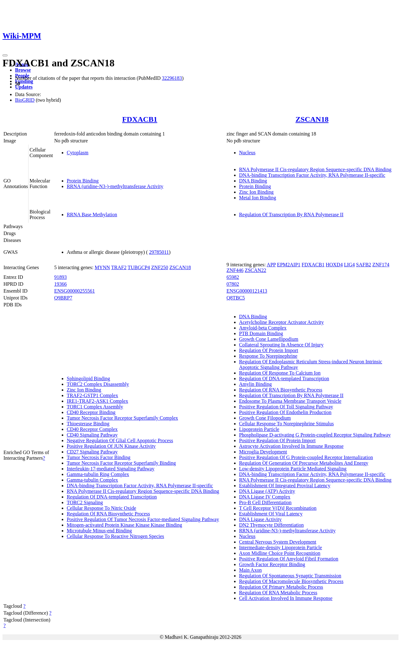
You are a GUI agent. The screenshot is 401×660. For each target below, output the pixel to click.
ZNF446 (235, 270)
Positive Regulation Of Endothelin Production (285, 412)
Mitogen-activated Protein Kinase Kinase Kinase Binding (124, 525)
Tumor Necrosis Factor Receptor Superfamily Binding (121, 463)
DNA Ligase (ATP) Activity (267, 491)
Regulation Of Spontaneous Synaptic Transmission (290, 575)
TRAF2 (119, 267)
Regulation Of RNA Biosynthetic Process (108, 513)
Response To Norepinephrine (268, 356)
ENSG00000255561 (74, 291)
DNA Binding (253, 180)
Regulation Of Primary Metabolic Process (281, 587)
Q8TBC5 (236, 297)
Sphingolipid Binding (88, 378)
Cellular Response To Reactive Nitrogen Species (115, 536)
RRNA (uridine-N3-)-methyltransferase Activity (115, 186)
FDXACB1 (139, 119)
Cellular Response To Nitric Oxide (101, 508)
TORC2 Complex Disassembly (98, 384)
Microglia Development (263, 451)
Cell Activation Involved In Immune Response (285, 598)
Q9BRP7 (63, 297)
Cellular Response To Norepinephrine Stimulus (286, 423)
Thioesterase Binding (88, 423)
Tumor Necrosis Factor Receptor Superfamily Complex (122, 418)
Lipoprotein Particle (259, 429)
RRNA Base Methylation (92, 214)
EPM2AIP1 (288, 264)
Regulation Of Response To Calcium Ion (279, 373)
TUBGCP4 (139, 267)
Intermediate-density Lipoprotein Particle (280, 547)
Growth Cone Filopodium (265, 418)
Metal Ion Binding (257, 197)
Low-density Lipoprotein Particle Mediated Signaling (292, 468)
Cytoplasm (77, 152)
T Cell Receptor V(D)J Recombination (277, 508)
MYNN (102, 267)
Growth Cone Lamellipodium (268, 339)
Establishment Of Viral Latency (271, 513)
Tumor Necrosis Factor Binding (98, 457)
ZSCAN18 (311, 119)
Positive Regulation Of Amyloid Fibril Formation (288, 558)
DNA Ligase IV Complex (264, 496)
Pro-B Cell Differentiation (265, 502)
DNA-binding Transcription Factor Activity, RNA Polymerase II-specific (312, 175)
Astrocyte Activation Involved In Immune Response (291, 446)
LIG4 (349, 264)
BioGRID (24, 100)
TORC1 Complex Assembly (95, 406)
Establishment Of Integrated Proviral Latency (284, 485)
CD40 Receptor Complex (92, 429)
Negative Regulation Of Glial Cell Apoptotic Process (120, 440)
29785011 (159, 252)
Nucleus (247, 152)
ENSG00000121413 (247, 291)
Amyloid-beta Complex (263, 327)
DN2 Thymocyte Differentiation (271, 525)
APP (271, 264)
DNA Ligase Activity (260, 519)
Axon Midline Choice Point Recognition (279, 553)
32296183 (172, 78)
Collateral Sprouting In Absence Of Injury (281, 344)
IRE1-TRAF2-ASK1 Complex (97, 401)
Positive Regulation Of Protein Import (277, 440)
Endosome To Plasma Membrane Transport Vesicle (290, 401)
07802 (233, 284)
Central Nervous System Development (277, 542)
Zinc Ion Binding (256, 192)
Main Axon (250, 570)
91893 (60, 277)
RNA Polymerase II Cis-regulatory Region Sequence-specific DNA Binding (315, 169)
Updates (24, 87)
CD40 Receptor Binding (91, 412)
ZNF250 (159, 267)
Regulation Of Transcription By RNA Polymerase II (291, 214)
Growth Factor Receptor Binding (272, 564)
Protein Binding (83, 180)
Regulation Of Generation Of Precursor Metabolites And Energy (303, 463)
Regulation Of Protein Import (268, 350)
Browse (23, 70)
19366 (60, 284)
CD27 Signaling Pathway (92, 451)
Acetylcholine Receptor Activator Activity (281, 322)
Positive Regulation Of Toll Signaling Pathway (286, 406)
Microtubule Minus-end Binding (99, 530)
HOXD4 (334, 264)
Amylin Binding (255, 384)
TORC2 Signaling (85, 502)
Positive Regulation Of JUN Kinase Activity (111, 446)
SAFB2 (363, 264)
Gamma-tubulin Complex (92, 480)
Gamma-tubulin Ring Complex (98, 474)
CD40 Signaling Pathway (92, 434)
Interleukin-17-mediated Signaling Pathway (110, 468)
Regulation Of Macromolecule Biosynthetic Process (291, 581)
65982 (233, 277)
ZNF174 (380, 264)
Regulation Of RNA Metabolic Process (278, 592)
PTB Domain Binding (261, 333)
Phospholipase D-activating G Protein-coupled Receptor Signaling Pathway (315, 434)
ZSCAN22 (255, 270)
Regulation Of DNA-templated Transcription (112, 496)
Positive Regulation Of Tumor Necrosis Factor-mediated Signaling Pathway (143, 519)
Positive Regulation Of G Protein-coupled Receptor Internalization (306, 457)
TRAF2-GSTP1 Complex (92, 395)
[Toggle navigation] (5, 55)
